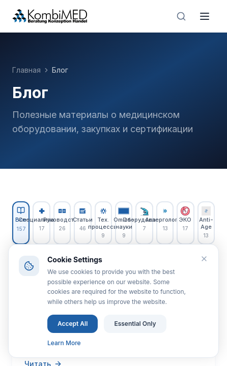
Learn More (64, 343)
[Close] (204, 259)
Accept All (73, 323)
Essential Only (135, 323)
